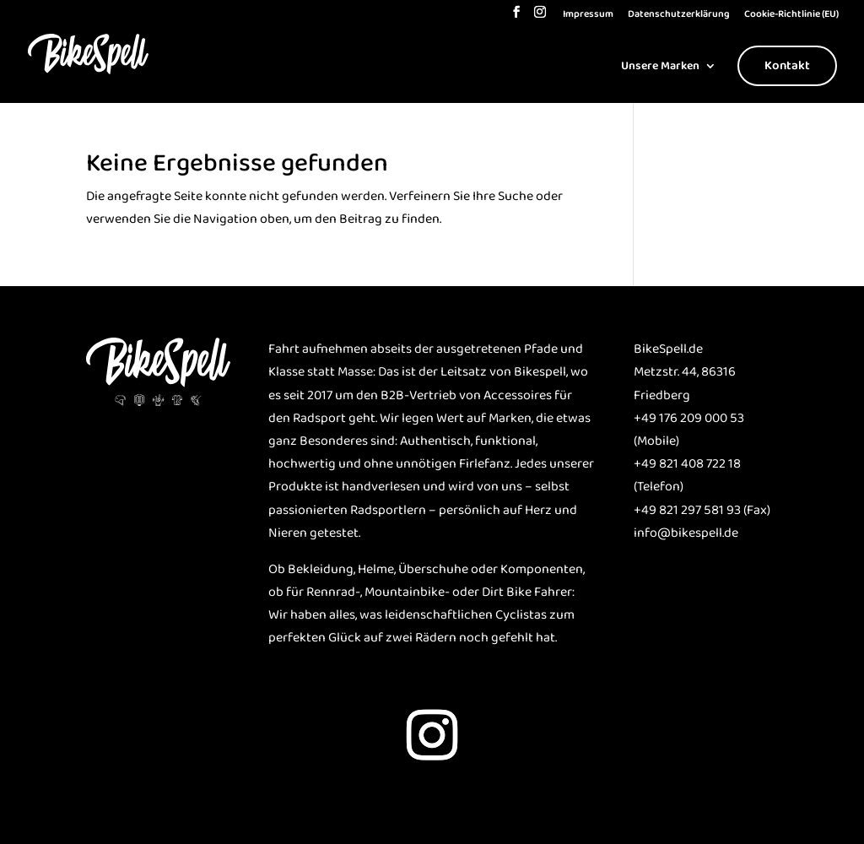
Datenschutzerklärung (679, 15)
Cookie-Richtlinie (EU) (791, 15)
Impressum (588, 15)
